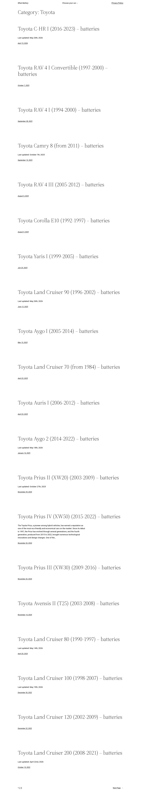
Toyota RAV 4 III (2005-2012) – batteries (61, 184)
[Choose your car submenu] (77, 3)
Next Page (118, 788)
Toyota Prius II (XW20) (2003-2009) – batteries (68, 477)
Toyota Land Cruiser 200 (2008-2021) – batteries (70, 753)
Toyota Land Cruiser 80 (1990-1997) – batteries (69, 639)
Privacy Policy (117, 3)
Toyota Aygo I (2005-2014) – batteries (58, 331)
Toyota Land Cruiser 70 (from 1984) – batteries (69, 367)
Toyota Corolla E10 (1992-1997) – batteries (64, 220)
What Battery (23, 3)
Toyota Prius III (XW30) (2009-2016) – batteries (69, 567)
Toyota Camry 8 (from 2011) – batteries (61, 145)
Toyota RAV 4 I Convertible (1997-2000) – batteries (63, 70)
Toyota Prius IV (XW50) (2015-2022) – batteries (69, 516)
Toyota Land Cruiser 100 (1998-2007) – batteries (70, 678)
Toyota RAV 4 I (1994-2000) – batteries (59, 110)
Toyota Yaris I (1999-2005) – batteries (58, 256)
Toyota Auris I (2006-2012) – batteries (59, 402)
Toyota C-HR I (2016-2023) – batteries (58, 28)
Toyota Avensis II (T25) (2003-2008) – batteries (68, 603)
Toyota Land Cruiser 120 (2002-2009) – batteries (70, 717)
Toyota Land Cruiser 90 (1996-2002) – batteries (69, 292)
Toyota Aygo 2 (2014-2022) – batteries (58, 438)
